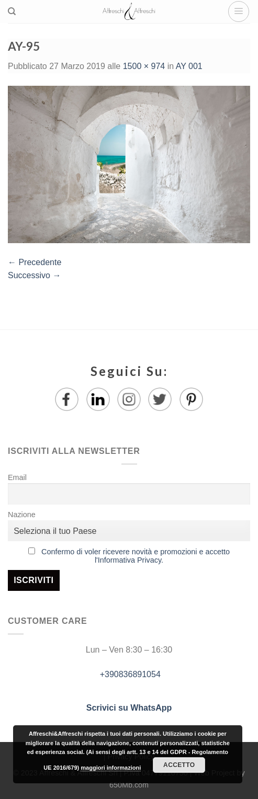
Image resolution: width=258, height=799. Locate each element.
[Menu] (238, 11)
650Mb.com (129, 785)
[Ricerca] (12, 11)
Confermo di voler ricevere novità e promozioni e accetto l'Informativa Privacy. (135, 555)
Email (17, 477)
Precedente (34, 262)
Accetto (179, 765)
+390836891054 (129, 674)
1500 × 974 (144, 66)
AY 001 (189, 66)
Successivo (34, 275)
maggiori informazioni (111, 767)
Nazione (22, 514)
